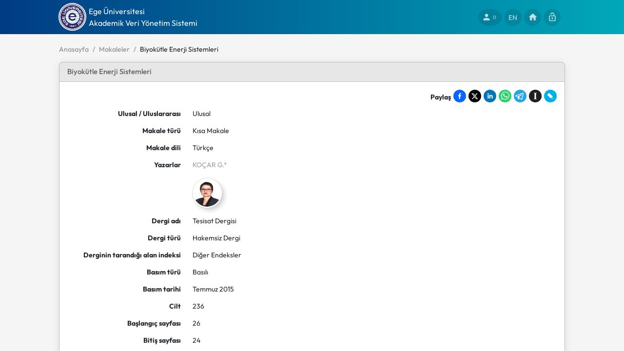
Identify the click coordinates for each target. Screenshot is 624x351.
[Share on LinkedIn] (490, 96)
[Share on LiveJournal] (550, 96)
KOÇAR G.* (210, 164)
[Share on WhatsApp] (505, 96)
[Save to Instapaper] (535, 96)
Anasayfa (74, 49)
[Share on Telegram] (520, 96)
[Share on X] (474, 96)
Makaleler (114, 49)
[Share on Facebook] (459, 96)
